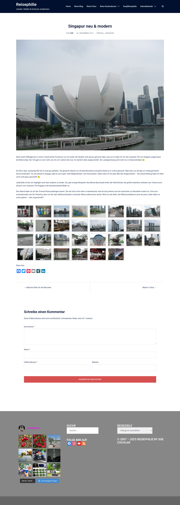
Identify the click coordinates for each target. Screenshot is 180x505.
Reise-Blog (78, 6)
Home (68, 6)
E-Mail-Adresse (30, 362)
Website (95, 362)
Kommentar (29, 327)
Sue (71, 33)
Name (27, 349)
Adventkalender (146, 6)
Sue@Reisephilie (130, 6)
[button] (163, 6)
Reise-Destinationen (108, 6)
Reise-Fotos (91, 6)
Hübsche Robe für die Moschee (38, 287)
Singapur (109, 33)
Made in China (148, 287)
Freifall (100, 33)
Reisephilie (26, 4)
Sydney (57, 500)
